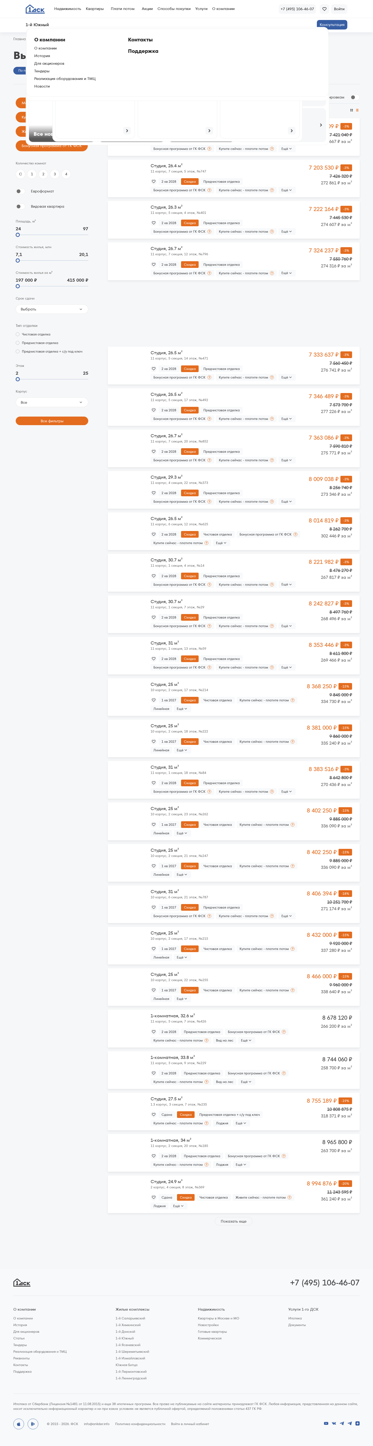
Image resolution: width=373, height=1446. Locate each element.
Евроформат (42, 191)
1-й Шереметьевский (132, 1351)
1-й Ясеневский (128, 1345)
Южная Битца (126, 1364)
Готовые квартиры (212, 1331)
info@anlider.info (96, 1423)
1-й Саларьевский (130, 1318)
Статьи (19, 1338)
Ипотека (295, 1318)
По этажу (226, 110)
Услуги (201, 8)
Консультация (332, 24)
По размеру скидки (148, 110)
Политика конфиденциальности (140, 1423)
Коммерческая (209, 1338)
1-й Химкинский (128, 1325)
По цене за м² (251, 110)
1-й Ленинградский (131, 1378)
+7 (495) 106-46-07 (325, 1282)
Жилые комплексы (132, 1309)
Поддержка (22, 1371)
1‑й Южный (43, 39)
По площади (202, 110)
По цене (115, 110)
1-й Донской (125, 1331)
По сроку (178, 110)
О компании (223, 8)
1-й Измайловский (130, 1358)
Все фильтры (52, 421)
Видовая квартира (47, 206)
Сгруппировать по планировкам (314, 97)
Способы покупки (174, 8)
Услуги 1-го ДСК (303, 1309)
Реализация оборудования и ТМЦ (40, 1351)
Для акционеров (26, 1331)
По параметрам (31, 70)
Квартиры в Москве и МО (218, 1318)
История (20, 1325)
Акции (147, 8)
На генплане (68, 70)
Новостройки (208, 1325)
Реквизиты (21, 1358)
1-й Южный (125, 1338)
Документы (297, 1325)
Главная (20, 39)
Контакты (20, 1364)
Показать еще (233, 1221)
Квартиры (95, 8)
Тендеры (20, 1345)
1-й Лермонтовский (131, 1371)
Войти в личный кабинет (190, 1423)
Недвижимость (67, 8)
